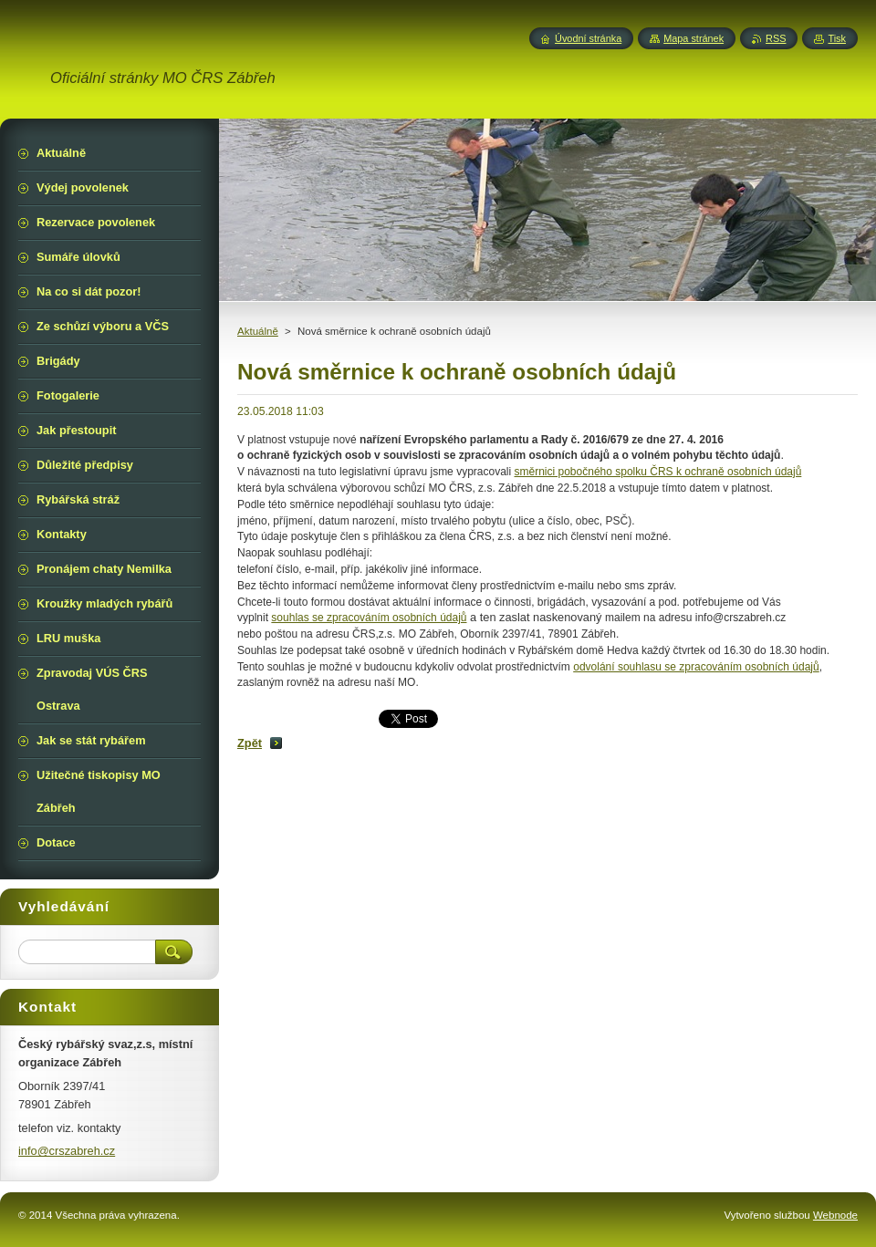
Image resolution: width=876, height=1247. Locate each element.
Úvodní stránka (588, 38)
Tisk (837, 38)
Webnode (835, 1215)
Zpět (249, 743)
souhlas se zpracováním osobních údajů (368, 617)
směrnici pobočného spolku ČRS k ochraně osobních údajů (658, 471)
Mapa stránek (693, 38)
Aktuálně (257, 331)
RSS (776, 38)
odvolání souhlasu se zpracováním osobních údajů (696, 666)
